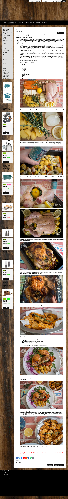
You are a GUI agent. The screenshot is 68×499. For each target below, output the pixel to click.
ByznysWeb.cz (63, 497)
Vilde (4, 67)
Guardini (4, 54)
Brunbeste (8, 60)
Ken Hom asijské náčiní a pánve (8, 76)
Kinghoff (5, 57)
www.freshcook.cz (5, 476)
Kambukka (8, 52)
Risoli (8, 47)
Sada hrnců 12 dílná (6, 105)
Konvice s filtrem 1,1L (6, 136)
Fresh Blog (11, 22)
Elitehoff (5, 63)
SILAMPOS (8, 49)
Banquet (8, 70)
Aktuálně (5, 22)
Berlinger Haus (8, 50)
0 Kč (64, 1)
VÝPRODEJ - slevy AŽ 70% (7, 35)
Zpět (16, 29)
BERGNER (4, 68)
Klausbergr (8, 56)
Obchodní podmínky (30, 22)
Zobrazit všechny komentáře (59, 465)
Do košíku (6, 133)
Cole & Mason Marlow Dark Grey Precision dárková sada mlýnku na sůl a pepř (7, 222)
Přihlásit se (32, 1)
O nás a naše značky (19, 22)
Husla (4, 61)
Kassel (8, 65)
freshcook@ (4, 472)
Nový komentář (49, 465)
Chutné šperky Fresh (7, 45)
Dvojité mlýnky (6, 78)
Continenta (8, 40)
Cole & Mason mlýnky (8, 32)
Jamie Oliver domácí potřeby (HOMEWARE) (8, 29)
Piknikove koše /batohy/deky (8, 73)
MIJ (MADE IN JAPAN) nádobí (6, 38)
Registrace (38, 1)
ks (4, 131)
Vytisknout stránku (60, 32)
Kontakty (38, 22)
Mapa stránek (44, 22)
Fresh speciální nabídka (6, 43)
